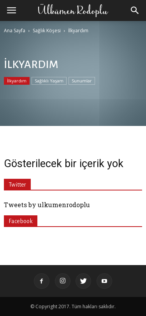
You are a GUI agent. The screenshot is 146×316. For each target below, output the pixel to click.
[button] (135, 10)
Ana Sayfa (14, 30)
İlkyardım (16, 81)
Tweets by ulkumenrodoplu (47, 205)
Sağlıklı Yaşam (49, 81)
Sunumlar (82, 81)
